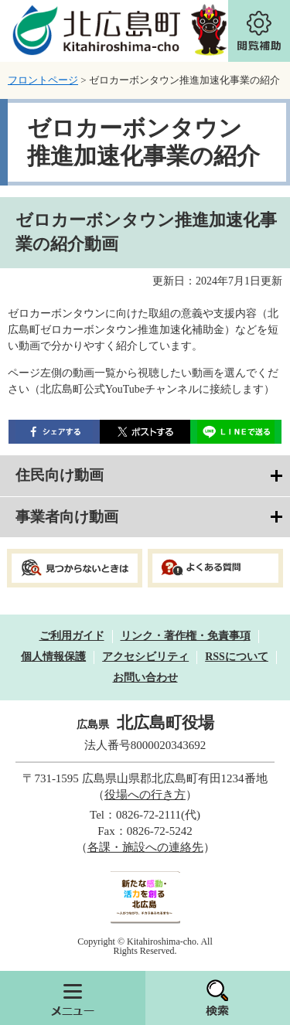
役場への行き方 (145, 794)
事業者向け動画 (66, 517)
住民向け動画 (59, 475)
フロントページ (43, 80)
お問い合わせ (145, 677)
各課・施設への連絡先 (145, 847)
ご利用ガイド (71, 636)
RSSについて (236, 656)
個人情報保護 (53, 656)
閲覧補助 (259, 31)
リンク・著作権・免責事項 (186, 636)
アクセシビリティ (145, 656)
